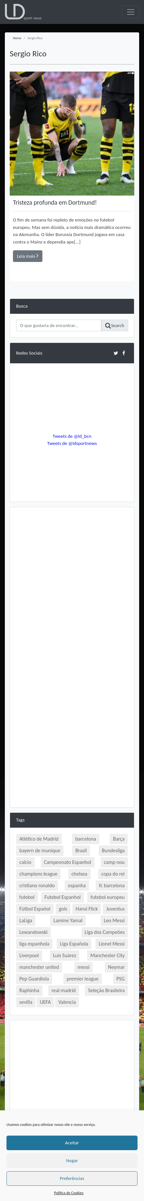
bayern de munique (39, 850)
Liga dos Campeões (105, 932)
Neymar (116, 967)
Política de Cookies (68, 1193)
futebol (27, 897)
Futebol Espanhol (62, 897)
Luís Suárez (64, 955)
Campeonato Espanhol (67, 862)
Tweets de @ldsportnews (72, 443)
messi (84, 967)
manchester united (39, 967)
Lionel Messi (112, 944)
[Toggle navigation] (130, 12)
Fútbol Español (34, 909)
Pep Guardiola (34, 979)
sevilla (25, 1002)
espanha (77, 885)
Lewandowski (33, 932)
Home (17, 38)
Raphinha (29, 990)
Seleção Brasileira (106, 990)
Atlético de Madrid (39, 839)
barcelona (85, 839)
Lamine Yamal (67, 920)
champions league (38, 874)
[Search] (58, 325)
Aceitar (72, 1143)
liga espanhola (34, 944)
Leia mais (28, 256)
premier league (83, 979)
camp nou (114, 862)
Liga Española (74, 944)
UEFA (45, 1002)
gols (63, 909)
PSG (120, 979)
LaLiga (25, 920)
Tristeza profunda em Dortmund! (55, 202)
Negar (72, 1160)
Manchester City (107, 955)
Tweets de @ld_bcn (72, 436)
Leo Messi (114, 920)
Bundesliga (113, 850)
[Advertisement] (72, 585)
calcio (25, 862)
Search (114, 326)
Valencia (67, 1002)
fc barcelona (112, 885)
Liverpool (29, 955)
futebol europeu (108, 897)
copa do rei (113, 874)
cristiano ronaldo (37, 885)
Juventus (115, 909)
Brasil (81, 850)
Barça (119, 839)
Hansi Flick (87, 909)
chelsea (79, 874)
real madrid (63, 990)
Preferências (72, 1178)
